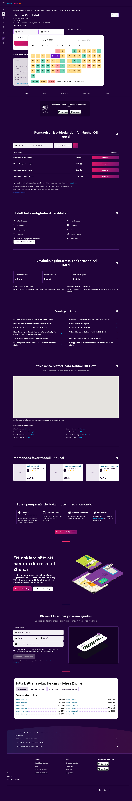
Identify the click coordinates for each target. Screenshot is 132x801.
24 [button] (33, 71)
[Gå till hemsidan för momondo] (14, 3)
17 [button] (33, 66)
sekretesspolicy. (21, 662)
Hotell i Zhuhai (68, 10)
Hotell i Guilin (74, 714)
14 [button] (53, 61)
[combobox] (44, 632)
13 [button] (48, 61)
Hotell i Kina (43, 10)
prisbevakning (101, 518)
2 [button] (62, 51)
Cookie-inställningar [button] (23, 192)
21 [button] (53, 66)
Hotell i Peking (75, 699)
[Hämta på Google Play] (66, 112)
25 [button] (38, 71)
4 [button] (37, 56)
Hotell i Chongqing (76, 705)
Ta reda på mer (76, 183)
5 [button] (42, 56)
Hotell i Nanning (25, 714)
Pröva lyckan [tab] (57, 689)
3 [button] (32, 56)
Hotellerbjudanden (22, 10)
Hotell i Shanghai (25, 699)
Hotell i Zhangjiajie (76, 711)
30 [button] (63, 71)
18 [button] (38, 66)
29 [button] (58, 71)
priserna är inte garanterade (60, 732)
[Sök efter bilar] (3, 18)
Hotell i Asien (34, 10)
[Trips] (3, 33)
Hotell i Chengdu (25, 708)
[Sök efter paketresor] (3, 22)
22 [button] (58, 66)
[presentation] (79, 111)
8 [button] (57, 56)
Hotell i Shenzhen (75, 702)
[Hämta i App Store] (79, 112)
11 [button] (37, 61)
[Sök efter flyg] (3, 9)
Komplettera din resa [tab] (73, 689)
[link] (69, 532)
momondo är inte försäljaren (70, 739)
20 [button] (48, 66)
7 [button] (52, 56)
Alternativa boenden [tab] (41, 689)
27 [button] (48, 71)
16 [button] (62, 61)
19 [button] (43, 66)
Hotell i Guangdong (55, 10)
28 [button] (53, 71)
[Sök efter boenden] (3, 14)
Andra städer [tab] (25, 689)
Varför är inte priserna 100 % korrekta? (70, 746)
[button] (3, 3)
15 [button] (57, 61)
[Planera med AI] (3, 27)
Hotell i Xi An (74, 708)
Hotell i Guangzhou (26, 702)
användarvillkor (52, 660)
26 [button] (43, 71)
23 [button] (63, 66)
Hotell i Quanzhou (26, 711)
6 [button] (47, 56)
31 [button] (33, 76)
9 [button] (62, 56)
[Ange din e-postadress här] (44, 643)
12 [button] (43, 61)
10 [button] (33, 61)
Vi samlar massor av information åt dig (70, 742)
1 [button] (57, 51)
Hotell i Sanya (24, 705)
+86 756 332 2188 (23, 25)
